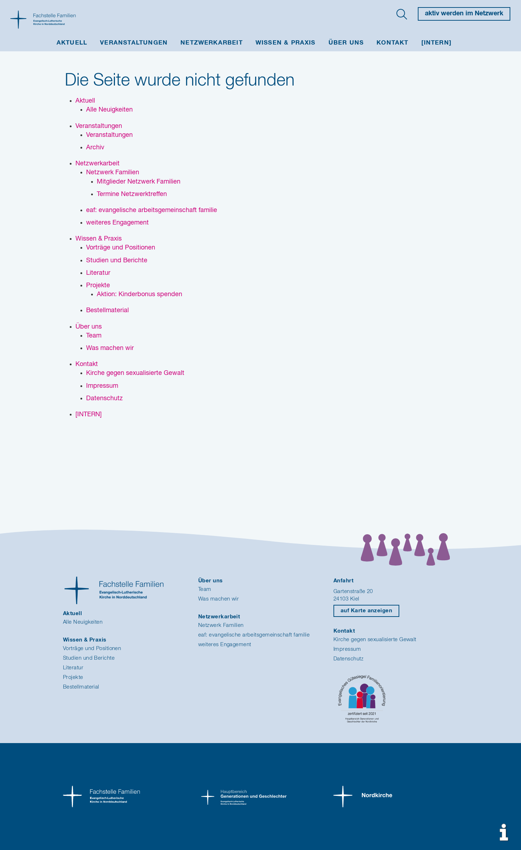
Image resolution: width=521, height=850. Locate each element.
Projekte (73, 677)
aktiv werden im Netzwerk (464, 13)
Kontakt (392, 43)
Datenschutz (348, 658)
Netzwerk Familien (221, 625)
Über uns (346, 43)
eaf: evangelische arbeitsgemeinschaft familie (254, 635)
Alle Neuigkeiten (82, 622)
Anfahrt (343, 580)
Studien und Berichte (89, 658)
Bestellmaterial (81, 687)
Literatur (73, 667)
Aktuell (72, 43)
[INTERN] (436, 43)
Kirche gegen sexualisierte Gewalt (374, 639)
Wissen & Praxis (286, 43)
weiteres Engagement (224, 644)
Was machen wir (218, 599)
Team (204, 589)
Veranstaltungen (134, 43)
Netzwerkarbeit (211, 43)
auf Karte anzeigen (366, 610)
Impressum (347, 649)
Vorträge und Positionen (92, 648)
